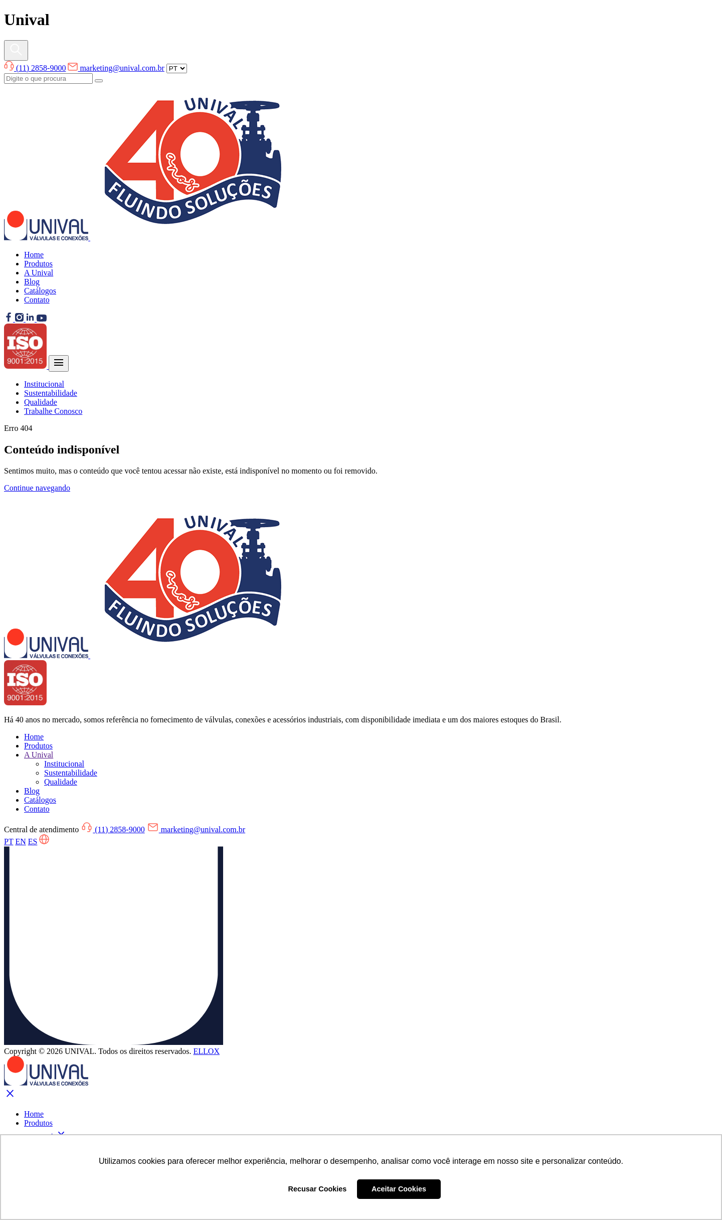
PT (8, 841)
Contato (37, 299)
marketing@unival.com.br (116, 68)
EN (20, 841)
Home (34, 254)
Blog (32, 281)
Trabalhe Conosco (53, 411)
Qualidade (40, 402)
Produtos (38, 263)
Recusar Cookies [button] (317, 1189)
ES (33, 841)
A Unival (38, 272)
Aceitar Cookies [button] (399, 1189)
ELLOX (207, 1051)
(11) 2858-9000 (35, 68)
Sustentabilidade (50, 393)
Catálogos (40, 290)
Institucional (44, 384)
